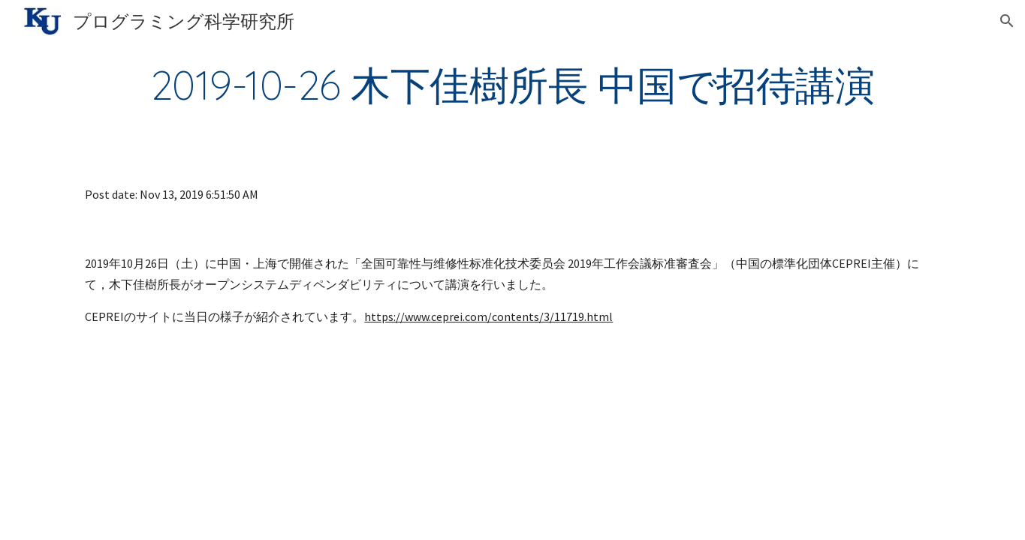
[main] (512, 85)
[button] (1007, 21)
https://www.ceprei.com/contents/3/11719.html (488, 316)
